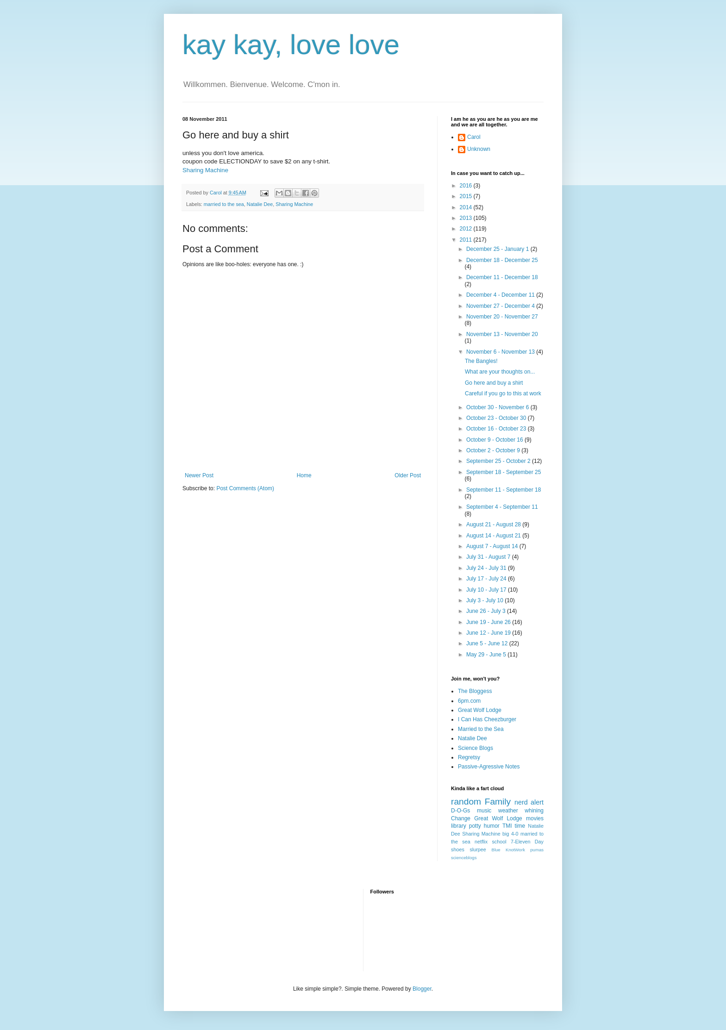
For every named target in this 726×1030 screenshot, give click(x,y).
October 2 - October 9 (493, 450)
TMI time (513, 826)
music (484, 810)
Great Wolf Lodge (479, 710)
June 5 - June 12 (487, 643)
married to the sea (224, 204)
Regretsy (469, 757)
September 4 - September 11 (502, 507)
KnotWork (515, 849)
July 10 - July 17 (487, 590)
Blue (495, 849)
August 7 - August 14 (492, 546)
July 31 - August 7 (489, 557)
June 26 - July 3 (486, 611)
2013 (467, 218)
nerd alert (529, 802)
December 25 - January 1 (498, 249)
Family (498, 801)
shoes (457, 849)
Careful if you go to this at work (503, 393)
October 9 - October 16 (495, 440)
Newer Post (199, 475)
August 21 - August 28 (494, 524)
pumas (537, 849)
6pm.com (469, 701)
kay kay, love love (291, 44)
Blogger (422, 989)
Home (304, 475)
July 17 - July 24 (487, 578)
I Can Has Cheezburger (487, 719)
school (499, 841)
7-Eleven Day (527, 841)
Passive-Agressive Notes (488, 766)
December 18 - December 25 (502, 260)
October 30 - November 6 (498, 407)
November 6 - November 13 (501, 352)
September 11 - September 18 (503, 490)
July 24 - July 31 (487, 568)
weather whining (521, 810)
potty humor (484, 826)
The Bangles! (481, 361)
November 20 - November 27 (502, 316)
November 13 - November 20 (502, 334)
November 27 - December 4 (501, 306)
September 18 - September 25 (503, 472)
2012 (467, 228)
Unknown (478, 149)
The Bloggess (475, 691)
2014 (467, 207)
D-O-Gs (460, 810)
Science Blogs (475, 748)
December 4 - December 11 (501, 295)
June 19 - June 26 (489, 622)
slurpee (477, 849)
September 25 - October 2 (499, 461)
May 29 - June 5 (486, 654)
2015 (467, 196)
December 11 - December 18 (502, 277)
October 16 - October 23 (497, 428)
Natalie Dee (260, 204)
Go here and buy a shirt (494, 383)
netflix (481, 841)
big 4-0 (510, 833)
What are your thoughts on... (500, 371)
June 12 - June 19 (489, 633)
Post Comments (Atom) (245, 488)
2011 (467, 240)
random (466, 801)
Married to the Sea (481, 729)
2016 (467, 185)
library (458, 826)
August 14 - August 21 (494, 535)
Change (460, 818)
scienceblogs (463, 857)
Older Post (407, 475)
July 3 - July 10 (485, 600)
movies (535, 818)
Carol (474, 137)
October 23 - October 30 (497, 418)
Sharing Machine (205, 170)
